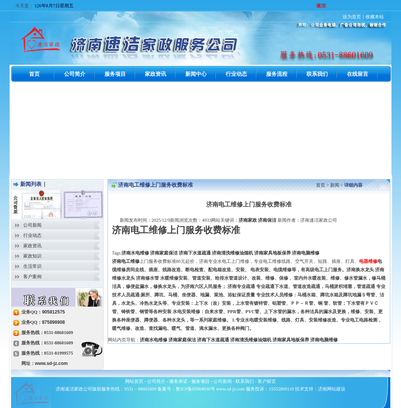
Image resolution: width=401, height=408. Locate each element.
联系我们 (245, 381)
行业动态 (32, 235)
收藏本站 (375, 16)
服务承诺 (178, 381)
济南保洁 (267, 220)
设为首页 (352, 16)
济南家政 (248, 220)
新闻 (334, 185)
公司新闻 (32, 225)
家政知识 (32, 256)
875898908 (53, 322)
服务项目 (200, 381)
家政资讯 (32, 245)
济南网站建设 (331, 389)
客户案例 (32, 276)
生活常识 (32, 266)
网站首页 (134, 381)
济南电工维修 (126, 261)
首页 (320, 185)
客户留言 (267, 381)
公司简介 (156, 381)
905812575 (53, 312)
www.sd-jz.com (51, 363)
